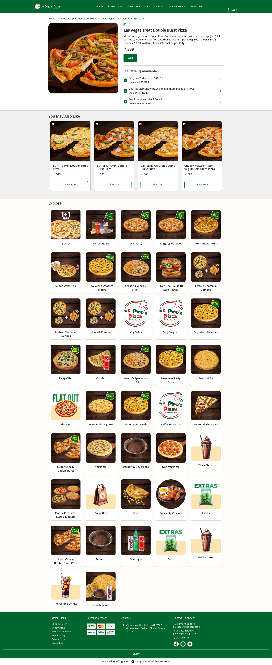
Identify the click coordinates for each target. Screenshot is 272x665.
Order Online (58, 627)
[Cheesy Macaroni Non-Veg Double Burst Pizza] (202, 141)
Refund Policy (58, 635)
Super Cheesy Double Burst (85, 18)
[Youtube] (190, 644)
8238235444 (181, 638)
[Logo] (48, 6)
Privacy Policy (58, 639)
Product (62, 18)
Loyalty (136, 653)
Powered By (114, 661)
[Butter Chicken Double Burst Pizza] (114, 141)
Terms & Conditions (61, 631)
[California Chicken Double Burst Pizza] (158, 141)
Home (51, 18)
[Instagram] (183, 644)
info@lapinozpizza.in (185, 633)
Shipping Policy (59, 623)
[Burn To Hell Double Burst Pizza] (70, 141)
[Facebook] (176, 644)
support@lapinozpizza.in (186, 626)
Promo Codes (58, 643)
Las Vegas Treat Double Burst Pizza (123, 18)
